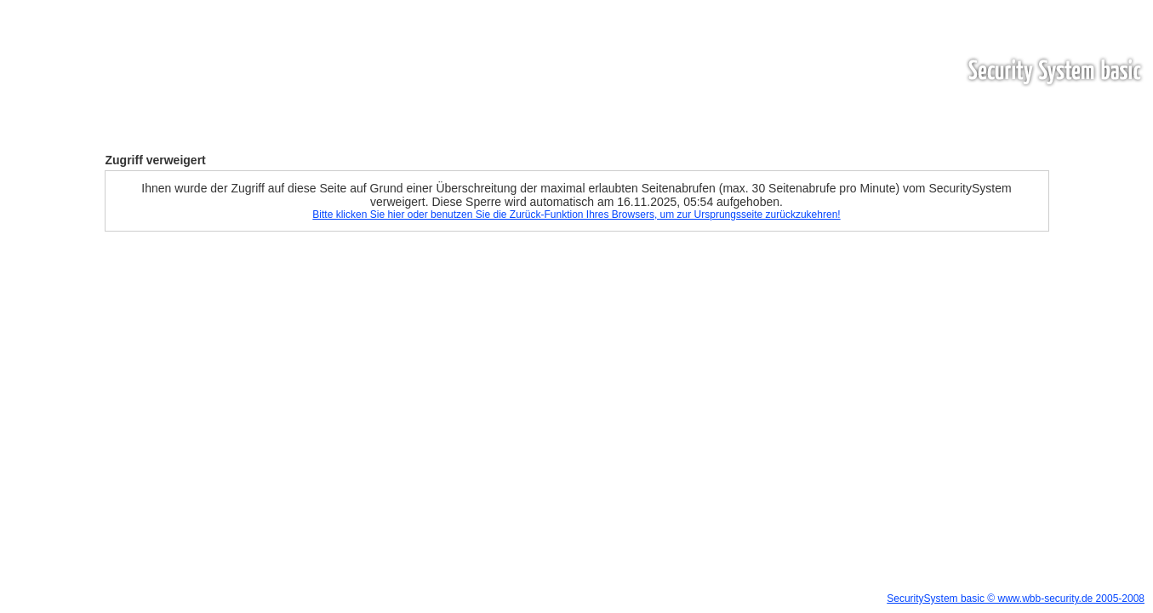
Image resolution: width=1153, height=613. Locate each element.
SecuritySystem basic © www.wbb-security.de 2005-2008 (1015, 598)
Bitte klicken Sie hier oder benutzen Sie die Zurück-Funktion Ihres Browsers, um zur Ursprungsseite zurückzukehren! (576, 215)
